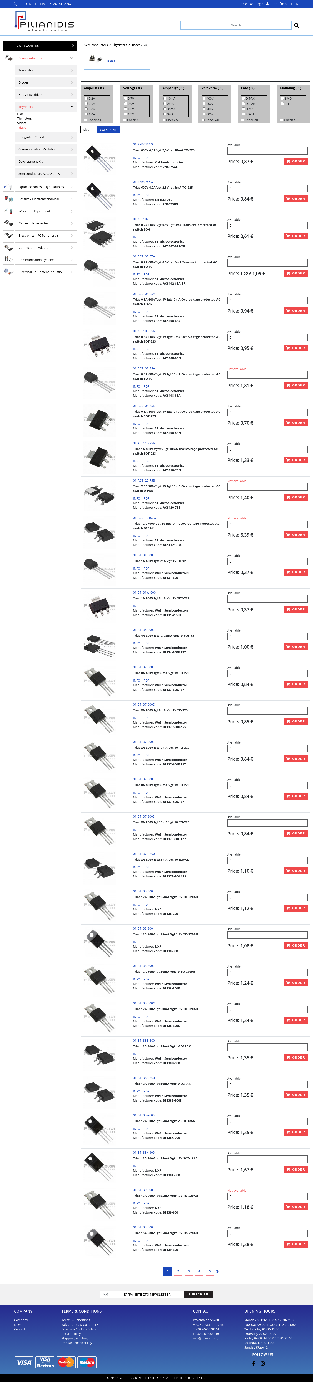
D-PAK (250, 98)
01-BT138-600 (143, 891)
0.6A (92, 104)
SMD (288, 98)
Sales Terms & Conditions (80, 1325)
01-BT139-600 (143, 1190)
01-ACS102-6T (143, 219)
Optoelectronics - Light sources (41, 187)
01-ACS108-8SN (144, 406)
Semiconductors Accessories (39, 174)
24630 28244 (42, 4)
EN (296, 4)
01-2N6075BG (143, 182)
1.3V (131, 114)
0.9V (131, 104)
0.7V (131, 98)
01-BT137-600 (143, 667)
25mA (171, 104)
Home (245, 4)
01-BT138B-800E (144, 1078)
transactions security (77, 1343)
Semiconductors (30, 58)
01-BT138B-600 (144, 1040)
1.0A (92, 114)
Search (108, 129)
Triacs (21, 127)
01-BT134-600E (144, 630)
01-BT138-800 (143, 928)
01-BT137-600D (144, 704)
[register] (147, 1294)
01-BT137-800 (143, 779)
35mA (171, 109)
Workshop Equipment (34, 211)
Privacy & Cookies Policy (79, 1329)
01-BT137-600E (144, 742)
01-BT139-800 (143, 1227)
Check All (94, 120)
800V (209, 114)
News (18, 1325)
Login (262, 4)
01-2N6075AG (143, 144)
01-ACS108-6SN (144, 331)
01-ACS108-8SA (144, 368)
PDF (146, 158)
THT (288, 104)
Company (21, 1320)
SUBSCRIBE (198, 1294)
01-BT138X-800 (144, 1152)
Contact (19, 1329)
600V (209, 104)
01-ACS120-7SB (144, 480)
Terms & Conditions (76, 1320)
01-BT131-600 (143, 555)
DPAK (249, 109)
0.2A (92, 98)
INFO (136, 158)
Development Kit (30, 161)
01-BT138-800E (144, 966)
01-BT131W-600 (144, 592)
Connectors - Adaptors (35, 248)
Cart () (280, 4)
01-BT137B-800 (144, 854)
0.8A (92, 109)
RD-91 (250, 114)
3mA (170, 114)
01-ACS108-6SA (144, 294)
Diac (20, 114)
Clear (87, 129)
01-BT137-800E (144, 816)
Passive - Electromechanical (39, 199)
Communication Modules (36, 149)
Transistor (25, 70)
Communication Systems (37, 260)
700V (209, 109)
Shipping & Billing (75, 1338)
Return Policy (71, 1334)
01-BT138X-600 (144, 1115)
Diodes (23, 82)
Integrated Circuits (32, 137)
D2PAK (250, 104)
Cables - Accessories (33, 223)
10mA (171, 98)
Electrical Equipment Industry (40, 272)
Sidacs (22, 123)
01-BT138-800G (144, 1003)
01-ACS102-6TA (144, 256)
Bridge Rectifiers (30, 94)
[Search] (236, 25)
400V (209, 98)
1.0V (131, 109)
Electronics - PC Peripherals (39, 235)
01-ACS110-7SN (144, 443)
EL (291, 4)
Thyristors (25, 107)
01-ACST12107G (144, 518)
